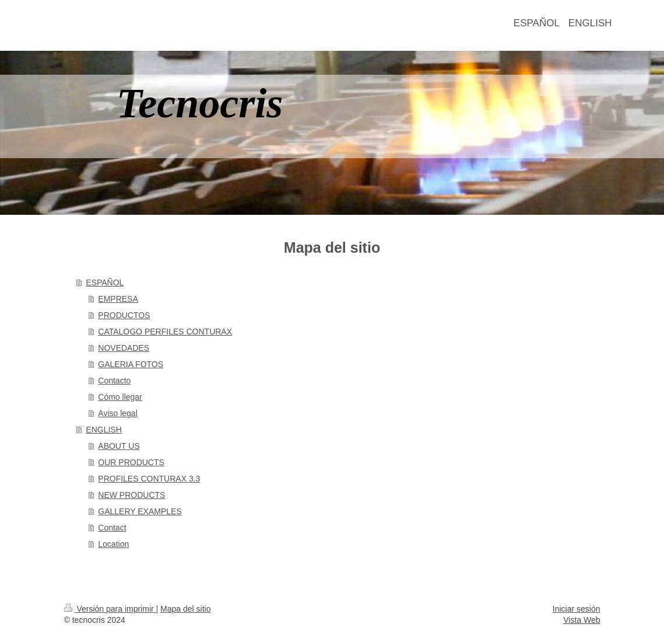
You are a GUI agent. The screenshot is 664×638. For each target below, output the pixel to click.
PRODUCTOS (124, 315)
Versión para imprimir (110, 608)
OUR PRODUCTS (131, 462)
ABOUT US (118, 446)
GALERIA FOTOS (130, 364)
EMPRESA (118, 299)
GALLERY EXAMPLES (139, 511)
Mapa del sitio (185, 608)
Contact (112, 527)
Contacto (114, 380)
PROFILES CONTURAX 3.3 (149, 478)
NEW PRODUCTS (131, 495)
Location (113, 544)
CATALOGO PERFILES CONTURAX (165, 331)
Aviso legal (117, 413)
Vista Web (581, 620)
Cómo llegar (120, 397)
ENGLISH (103, 429)
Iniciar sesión (576, 608)
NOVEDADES (123, 348)
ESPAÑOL (105, 282)
